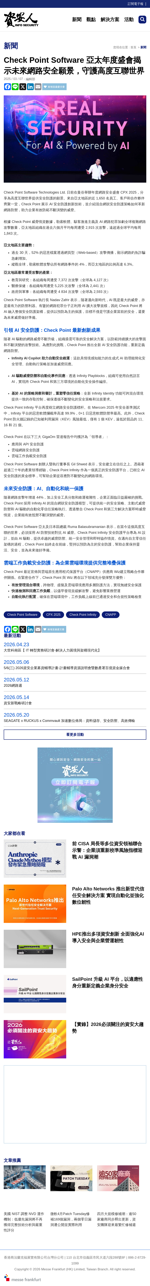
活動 (129, 19)
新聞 (76, 19)
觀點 (91, 19)
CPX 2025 (53, 614)
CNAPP (110, 614)
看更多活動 (75, 735)
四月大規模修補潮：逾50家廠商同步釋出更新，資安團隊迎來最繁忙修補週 (116, 1219)
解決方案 (110, 19)
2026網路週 (13, 685)
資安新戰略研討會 (18, 703)
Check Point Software (22, 614)
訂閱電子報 (135, 3)
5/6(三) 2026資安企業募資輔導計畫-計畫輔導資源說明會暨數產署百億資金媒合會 (67, 668)
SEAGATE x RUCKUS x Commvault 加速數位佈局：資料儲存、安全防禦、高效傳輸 (69, 721)
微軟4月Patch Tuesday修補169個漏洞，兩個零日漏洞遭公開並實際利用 (70, 1219)
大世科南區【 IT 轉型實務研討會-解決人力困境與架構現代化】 (52, 650)
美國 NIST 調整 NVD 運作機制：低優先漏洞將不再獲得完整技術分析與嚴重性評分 (24, 1222)
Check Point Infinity (83, 614)
